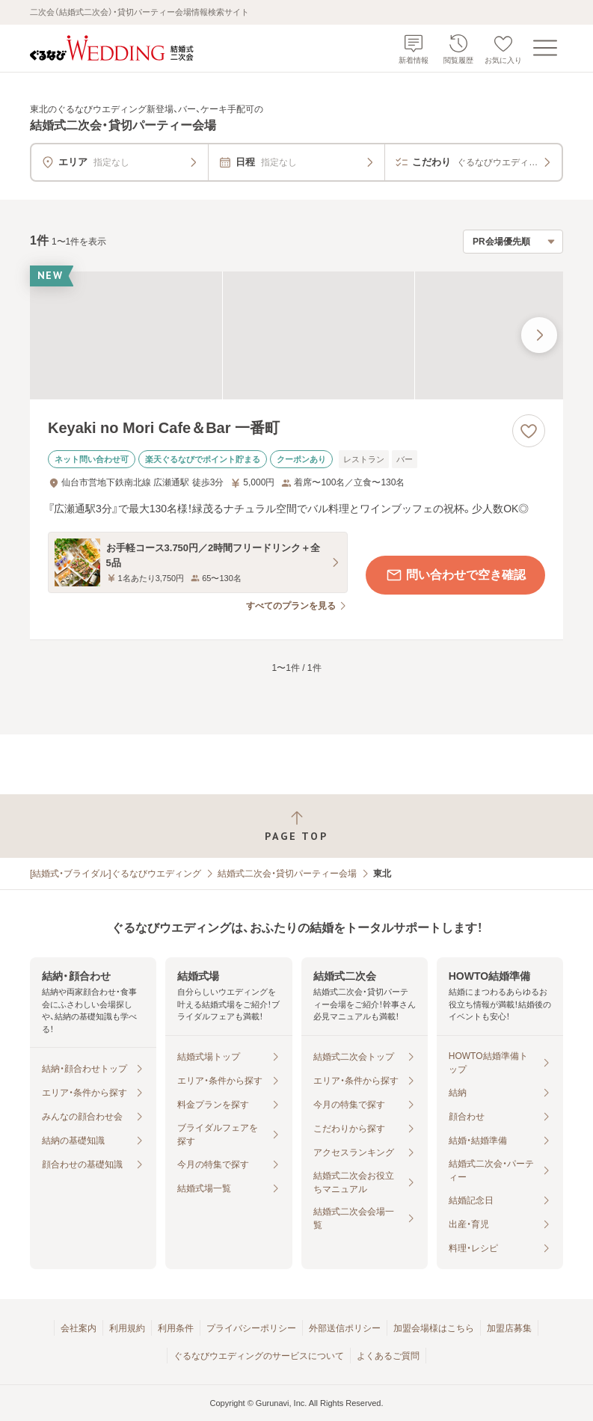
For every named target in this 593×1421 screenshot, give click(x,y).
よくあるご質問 (388, 1356)
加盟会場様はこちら (433, 1328)
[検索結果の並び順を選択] (513, 242)
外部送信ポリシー (345, 1328)
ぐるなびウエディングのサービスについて (258, 1356)
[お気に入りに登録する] (528, 430)
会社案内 (78, 1328)
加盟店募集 (509, 1328)
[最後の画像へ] (539, 335)
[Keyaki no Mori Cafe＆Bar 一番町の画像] (296, 335)
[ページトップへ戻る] (296, 826)
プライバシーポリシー (251, 1328)
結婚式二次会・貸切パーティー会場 (287, 873)
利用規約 (127, 1328)
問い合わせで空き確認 (455, 575)
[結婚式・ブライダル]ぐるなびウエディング (115, 873)
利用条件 (176, 1328)
